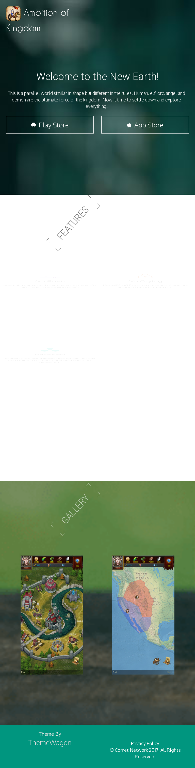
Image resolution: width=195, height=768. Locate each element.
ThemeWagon (50, 742)
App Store (145, 128)
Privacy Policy (145, 743)
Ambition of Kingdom (37, 19)
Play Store (50, 128)
